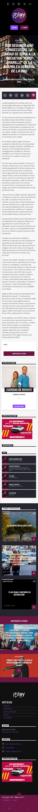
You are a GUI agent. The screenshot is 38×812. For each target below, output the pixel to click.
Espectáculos (8, 581)
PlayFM (17, 79)
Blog (15, 800)
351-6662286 (9, 748)
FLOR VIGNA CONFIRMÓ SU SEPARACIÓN (20, 593)
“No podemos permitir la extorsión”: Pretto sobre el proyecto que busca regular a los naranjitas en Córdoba (19, 559)
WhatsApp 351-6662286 (11, 732)
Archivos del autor (19, 354)
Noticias (19, 42)
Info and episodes (19, 406)
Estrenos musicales (10, 712)
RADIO (24, 28)
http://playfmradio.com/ (13, 744)
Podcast (6, 800)
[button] (19, 32)
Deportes (6, 706)
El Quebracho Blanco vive (19, 525)
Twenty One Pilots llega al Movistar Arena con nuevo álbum (19, 662)
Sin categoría (7, 718)
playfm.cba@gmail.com (13, 751)
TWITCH (14, 27)
